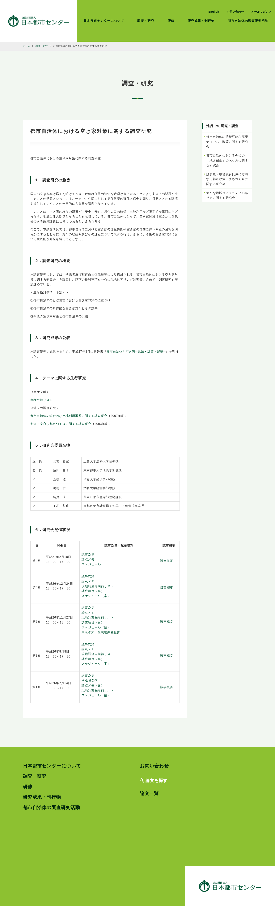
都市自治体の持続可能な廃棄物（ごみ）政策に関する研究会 (227, 141)
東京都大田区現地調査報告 (101, 632)
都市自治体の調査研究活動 (248, 20)
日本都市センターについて (104, 20)
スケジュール (91, 564)
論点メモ (88, 559)
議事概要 (166, 561)
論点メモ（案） (93, 685)
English (213, 11)
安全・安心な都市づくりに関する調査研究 (60, 423)
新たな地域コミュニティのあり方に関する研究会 (227, 195)
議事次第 (88, 554)
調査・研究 (145, 20)
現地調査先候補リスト (98, 586)
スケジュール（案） (96, 596)
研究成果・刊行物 (201, 20)
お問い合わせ (235, 11)
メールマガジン (261, 11)
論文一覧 (149, 793)
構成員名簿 (90, 680)
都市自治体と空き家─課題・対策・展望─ (136, 351)
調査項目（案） (93, 591)
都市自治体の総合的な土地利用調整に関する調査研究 (68, 415)
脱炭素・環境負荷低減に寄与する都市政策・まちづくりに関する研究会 (227, 179)
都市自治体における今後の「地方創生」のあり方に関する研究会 (227, 160)
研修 (171, 20)
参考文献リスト (41, 400)
